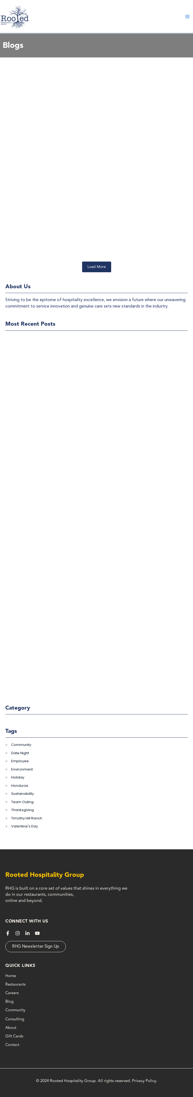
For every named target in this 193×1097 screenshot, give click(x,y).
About (10, 1028)
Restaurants (15, 984)
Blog (9, 1001)
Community (15, 1010)
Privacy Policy (144, 1081)
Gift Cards (14, 1036)
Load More (96, 267)
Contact (12, 1045)
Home (10, 976)
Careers (12, 993)
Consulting (14, 1019)
